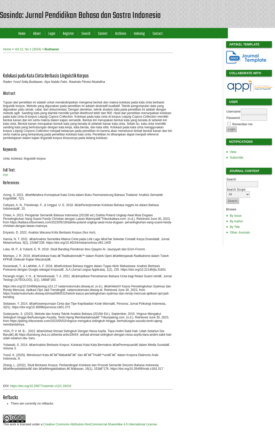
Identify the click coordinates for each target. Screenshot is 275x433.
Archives (120, 33)
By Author (236, 221)
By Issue (235, 216)
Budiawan (52, 49)
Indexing (139, 33)
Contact (158, 33)
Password (233, 118)
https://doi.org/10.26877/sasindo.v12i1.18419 (40, 386)
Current (102, 33)
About (37, 33)
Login (51, 33)
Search (85, 33)
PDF (5, 175)
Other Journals (240, 232)
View (233, 152)
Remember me (242, 124)
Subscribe (236, 157)
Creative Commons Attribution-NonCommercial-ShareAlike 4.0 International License (100, 424)
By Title (235, 227)
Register (68, 33)
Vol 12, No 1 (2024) (28, 49)
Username (233, 111)
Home (21, 33)
